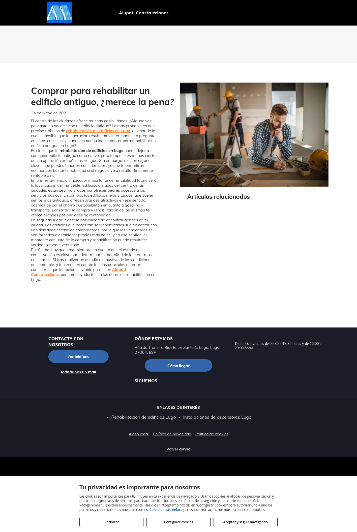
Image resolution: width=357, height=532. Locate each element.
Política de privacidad (172, 433)
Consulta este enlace (165, 509)
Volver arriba (178, 448)
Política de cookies (212, 433)
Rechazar (111, 522)
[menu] (346, 12)
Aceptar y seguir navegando (245, 522)
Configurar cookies (178, 522)
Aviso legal (139, 433)
